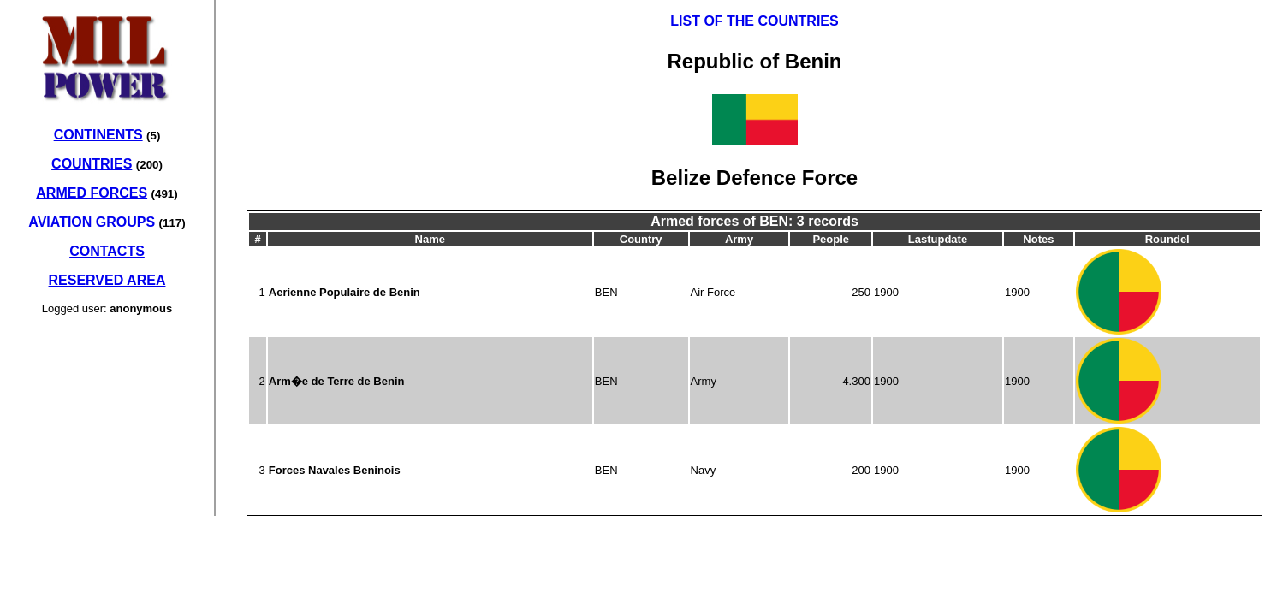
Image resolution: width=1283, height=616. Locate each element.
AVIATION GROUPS (91, 222)
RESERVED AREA (107, 280)
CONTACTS (107, 251)
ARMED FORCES (91, 193)
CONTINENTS (98, 134)
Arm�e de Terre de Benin (337, 381)
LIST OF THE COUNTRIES (754, 21)
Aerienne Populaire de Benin (344, 292)
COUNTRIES (91, 164)
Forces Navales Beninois (335, 470)
